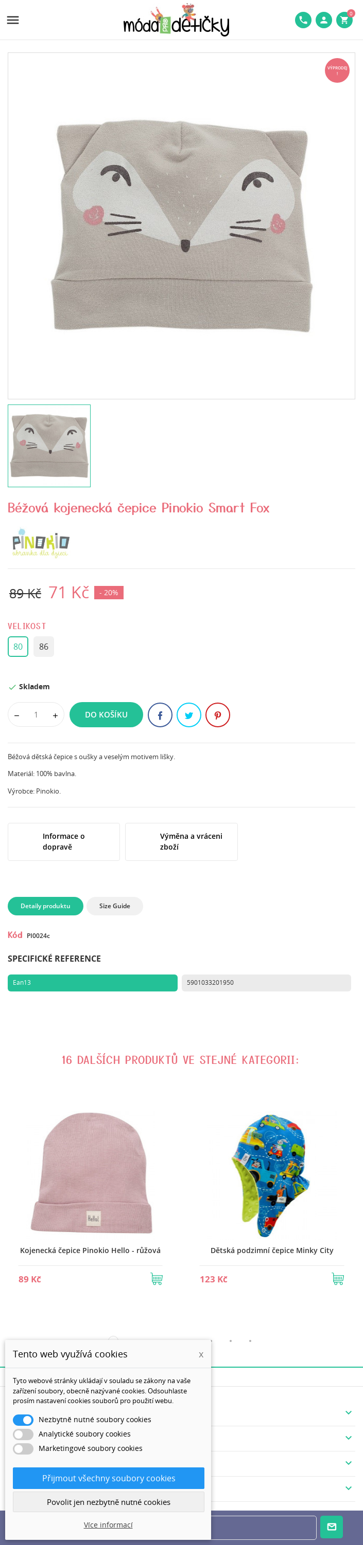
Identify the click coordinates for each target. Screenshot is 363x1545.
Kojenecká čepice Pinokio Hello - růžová (90, 1250)
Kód (15, 934)
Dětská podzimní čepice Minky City (272, 1250)
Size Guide (114, 906)
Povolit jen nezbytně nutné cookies (108, 1502)
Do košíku (106, 714)
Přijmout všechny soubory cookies (109, 1478)
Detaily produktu (46, 906)
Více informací (108, 1525)
